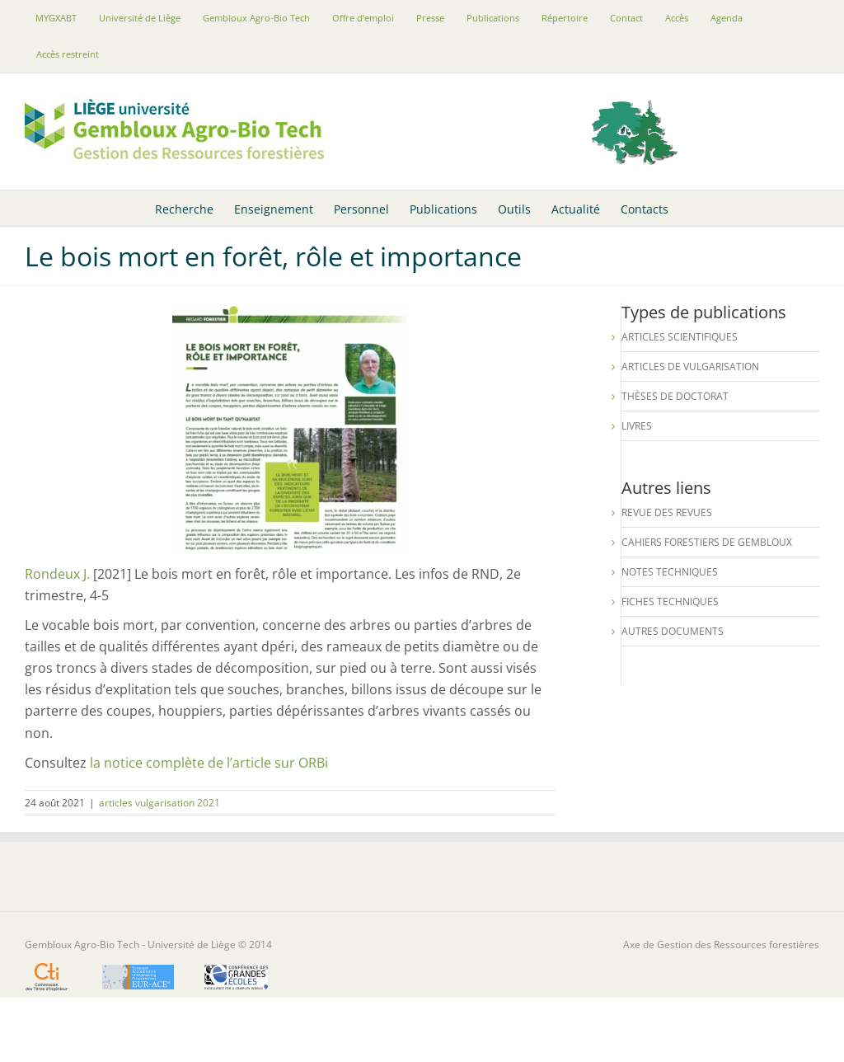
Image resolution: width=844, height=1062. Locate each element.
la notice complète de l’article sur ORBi (209, 763)
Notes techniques (669, 572)
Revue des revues (666, 512)
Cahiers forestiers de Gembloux (706, 542)
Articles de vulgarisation (690, 366)
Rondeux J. (57, 574)
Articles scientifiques (679, 337)
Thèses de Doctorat (675, 396)
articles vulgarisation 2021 (159, 803)
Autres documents (672, 631)
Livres (636, 426)
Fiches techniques (670, 601)
